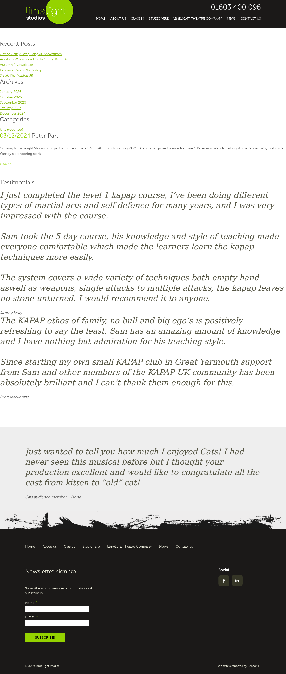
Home (100, 18)
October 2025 (11, 97)
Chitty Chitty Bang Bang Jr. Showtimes (31, 54)
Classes (137, 18)
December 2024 (12, 113)
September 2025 (13, 102)
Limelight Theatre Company (197, 18)
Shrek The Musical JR (16, 75)
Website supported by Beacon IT (239, 666)
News (231, 18)
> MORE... (7, 164)
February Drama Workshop (21, 70)
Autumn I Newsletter (16, 65)
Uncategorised (11, 129)
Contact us (251, 18)
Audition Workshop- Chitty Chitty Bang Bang (36, 59)
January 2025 (10, 108)
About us (118, 18)
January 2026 (10, 92)
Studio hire (159, 18)
